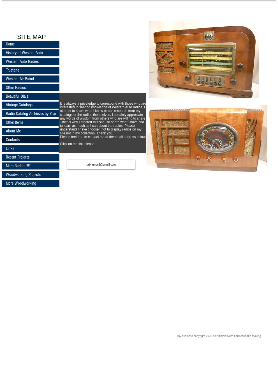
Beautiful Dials (17, 96)
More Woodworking (21, 183)
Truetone (12, 70)
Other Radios (16, 87)
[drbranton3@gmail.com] (101, 164)
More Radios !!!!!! (18, 165)
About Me (13, 131)
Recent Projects (17, 157)
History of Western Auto (24, 52)
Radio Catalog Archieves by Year (31, 113)
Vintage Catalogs (19, 104)
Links (10, 148)
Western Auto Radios (22, 61)
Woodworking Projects (23, 174)
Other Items (14, 122)
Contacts (13, 139)
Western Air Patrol (20, 78)
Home (10, 44)
